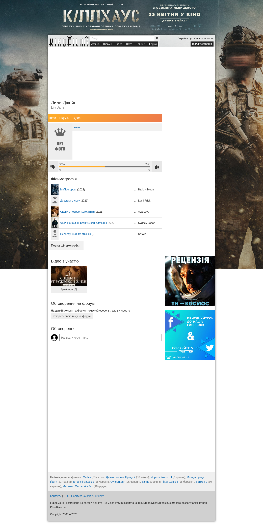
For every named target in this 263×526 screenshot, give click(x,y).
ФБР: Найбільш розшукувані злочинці (83, 223)
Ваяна (145, 481)
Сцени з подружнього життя (77, 211)
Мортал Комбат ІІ (161, 477)
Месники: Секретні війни (78, 486)
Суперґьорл (117, 481)
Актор (77, 127)
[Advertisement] (131, 70)
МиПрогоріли (68, 189)
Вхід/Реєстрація (202, 43)
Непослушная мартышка (75, 234)
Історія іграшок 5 (83, 481)
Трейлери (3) (69, 289)
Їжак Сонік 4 (170, 481)
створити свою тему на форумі (72, 316)
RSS (66, 496)
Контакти (55, 496)
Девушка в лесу (70, 200)
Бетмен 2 (201, 481)
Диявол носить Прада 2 (120, 477)
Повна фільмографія (65, 245)
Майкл (87, 477)
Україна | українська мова (196, 38)
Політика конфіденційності (87, 496)
